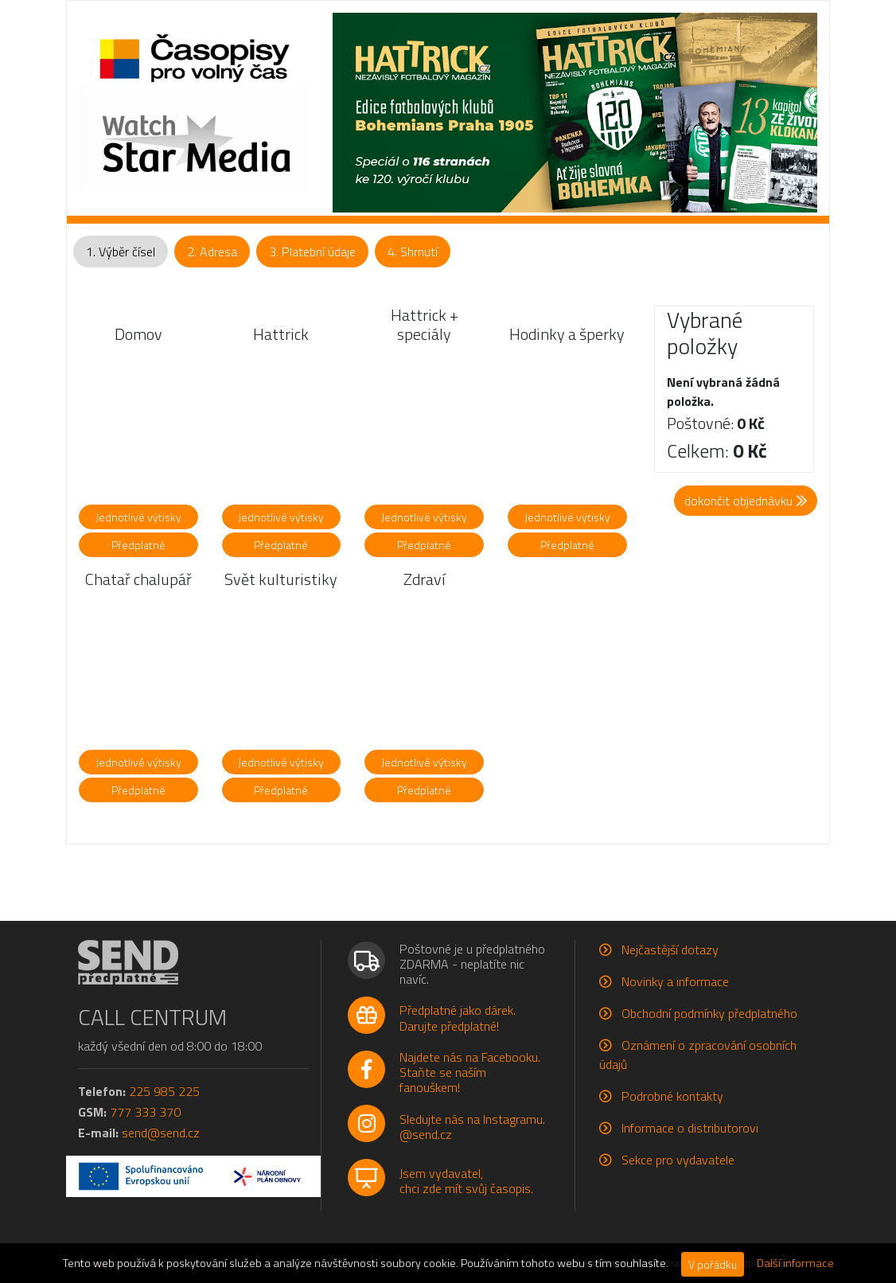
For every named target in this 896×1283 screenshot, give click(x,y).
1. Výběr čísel (120, 251)
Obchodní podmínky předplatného (709, 1013)
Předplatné (138, 544)
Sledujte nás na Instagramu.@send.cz (472, 1126)
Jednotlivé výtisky (138, 517)
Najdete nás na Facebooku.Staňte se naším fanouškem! (469, 1072)
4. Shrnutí (413, 251)
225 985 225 (164, 1091)
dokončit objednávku (745, 500)
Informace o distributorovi (689, 1127)
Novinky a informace (675, 981)
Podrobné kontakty (672, 1096)
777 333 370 (145, 1111)
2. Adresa (212, 251)
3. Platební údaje (312, 251)
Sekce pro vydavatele (677, 1159)
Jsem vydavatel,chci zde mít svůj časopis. (466, 1181)
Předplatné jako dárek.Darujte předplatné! (457, 1017)
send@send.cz (161, 1132)
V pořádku (712, 1264)
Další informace (795, 1263)
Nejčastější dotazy (670, 949)
